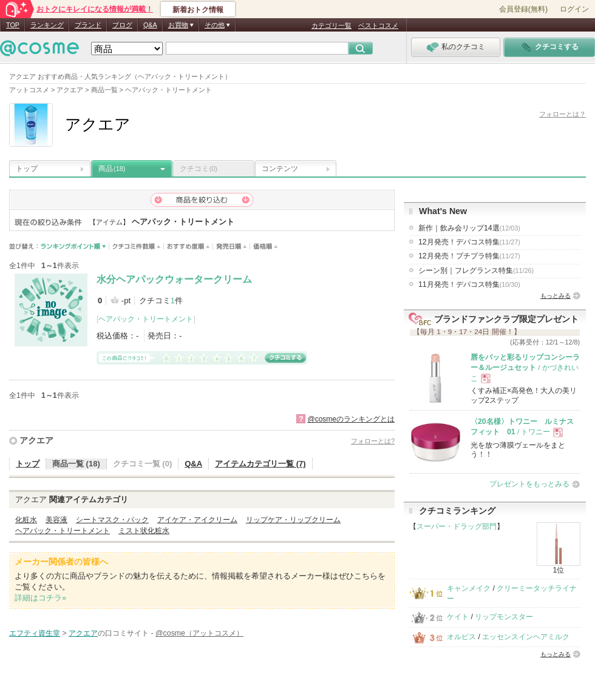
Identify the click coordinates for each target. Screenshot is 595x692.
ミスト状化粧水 (143, 530)
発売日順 (231, 246)
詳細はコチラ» (40, 597)
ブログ (122, 25)
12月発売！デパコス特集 (469, 242)
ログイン (574, 9)
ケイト (458, 617)
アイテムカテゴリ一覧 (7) (260, 463)
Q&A (150, 25)
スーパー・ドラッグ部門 (456, 526)
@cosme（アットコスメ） (199, 633)
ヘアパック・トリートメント (145, 319)
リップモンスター (504, 617)
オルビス (461, 637)
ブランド (88, 25)
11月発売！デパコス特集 (469, 284)
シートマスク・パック (112, 520)
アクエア (36, 440)
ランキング (47, 25)
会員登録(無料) (523, 9)
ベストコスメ (378, 25)
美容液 (56, 520)
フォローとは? (373, 441)
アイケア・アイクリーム (197, 520)
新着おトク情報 (197, 9)
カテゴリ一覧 (331, 25)
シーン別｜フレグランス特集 (476, 270)
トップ (27, 168)
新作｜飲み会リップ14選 (469, 228)
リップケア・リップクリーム (293, 520)
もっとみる (555, 295)
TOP (12, 25)
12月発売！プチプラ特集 (469, 256)
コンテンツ (280, 168)
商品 (111, 168)
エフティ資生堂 (34, 633)
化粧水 (26, 520)
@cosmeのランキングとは (351, 419)
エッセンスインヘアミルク (526, 637)
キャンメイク (469, 588)
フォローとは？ (562, 114)
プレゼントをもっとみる (529, 484)
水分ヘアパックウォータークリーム (174, 279)
